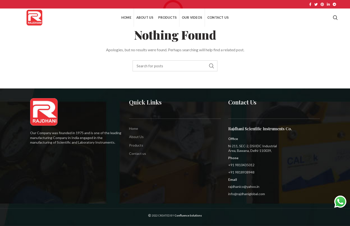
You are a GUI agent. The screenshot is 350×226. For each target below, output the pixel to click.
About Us (136, 137)
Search (211, 65)
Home (133, 128)
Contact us (137, 153)
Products (136, 145)
